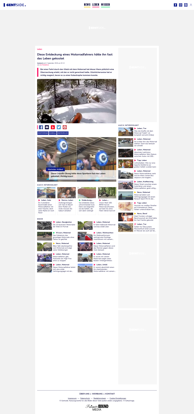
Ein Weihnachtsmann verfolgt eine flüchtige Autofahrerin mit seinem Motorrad (103, 238)
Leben (39, 49)
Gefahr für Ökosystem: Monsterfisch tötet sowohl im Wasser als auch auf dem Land (145, 230)
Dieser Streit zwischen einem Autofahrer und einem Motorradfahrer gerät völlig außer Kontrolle (145, 187)
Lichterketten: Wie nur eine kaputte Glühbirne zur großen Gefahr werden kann (145, 165)
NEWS (87, 5)
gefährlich (63, 133)
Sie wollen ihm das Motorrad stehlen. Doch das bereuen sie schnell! (145, 143)
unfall (53, 133)
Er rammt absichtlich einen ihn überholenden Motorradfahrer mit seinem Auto (104, 270)
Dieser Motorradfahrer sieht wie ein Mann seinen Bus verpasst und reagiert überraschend (145, 176)
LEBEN (95, 5)
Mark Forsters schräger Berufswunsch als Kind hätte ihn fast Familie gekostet (145, 218)
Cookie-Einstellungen (118, 398)
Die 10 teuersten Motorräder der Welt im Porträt (64, 225)
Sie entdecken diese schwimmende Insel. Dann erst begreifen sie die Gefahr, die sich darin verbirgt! (87, 206)
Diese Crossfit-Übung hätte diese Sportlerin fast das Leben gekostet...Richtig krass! (78, 175)
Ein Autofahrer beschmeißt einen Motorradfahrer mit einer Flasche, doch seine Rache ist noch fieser (46, 207)
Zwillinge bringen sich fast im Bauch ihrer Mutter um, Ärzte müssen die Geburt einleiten (66, 206)
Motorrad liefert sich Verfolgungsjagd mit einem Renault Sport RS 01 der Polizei (144, 198)
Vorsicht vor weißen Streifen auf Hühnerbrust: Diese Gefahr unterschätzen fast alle (145, 208)
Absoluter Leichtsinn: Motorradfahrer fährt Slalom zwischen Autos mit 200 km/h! (145, 155)
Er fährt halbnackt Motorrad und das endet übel (104, 225)
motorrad (43, 133)
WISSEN (105, 5)
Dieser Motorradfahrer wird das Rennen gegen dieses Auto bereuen (104, 248)
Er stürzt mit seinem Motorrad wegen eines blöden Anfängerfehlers (103, 258)
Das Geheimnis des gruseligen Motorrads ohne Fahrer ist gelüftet (63, 237)
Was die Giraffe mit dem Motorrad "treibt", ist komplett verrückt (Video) (144, 133)
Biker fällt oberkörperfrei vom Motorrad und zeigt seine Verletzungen (62, 248)
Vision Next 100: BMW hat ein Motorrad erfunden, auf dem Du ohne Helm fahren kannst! (107, 206)
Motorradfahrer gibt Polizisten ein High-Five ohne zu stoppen (62, 258)
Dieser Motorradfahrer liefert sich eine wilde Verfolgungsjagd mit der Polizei (64, 270)
